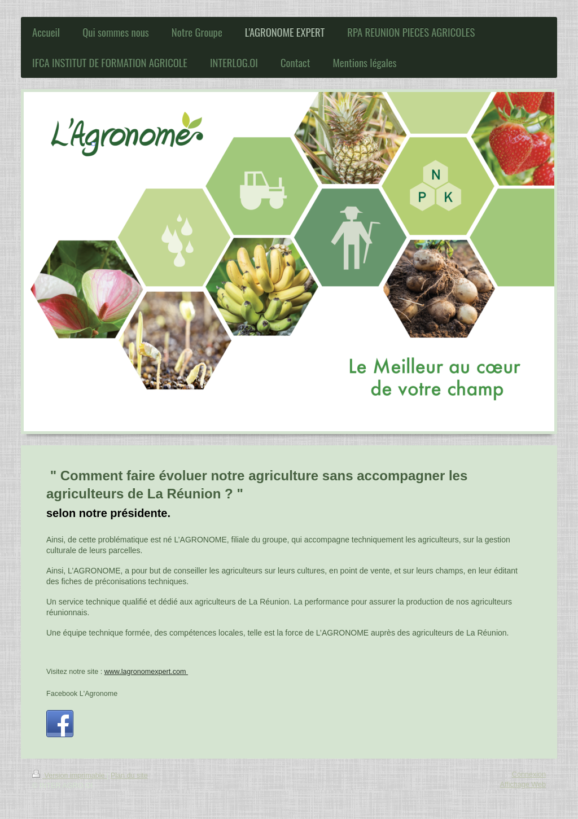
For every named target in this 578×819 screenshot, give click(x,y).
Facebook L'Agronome (81, 694)
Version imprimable (69, 775)
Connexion (529, 774)
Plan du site (129, 775)
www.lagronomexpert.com (146, 672)
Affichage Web (523, 785)
